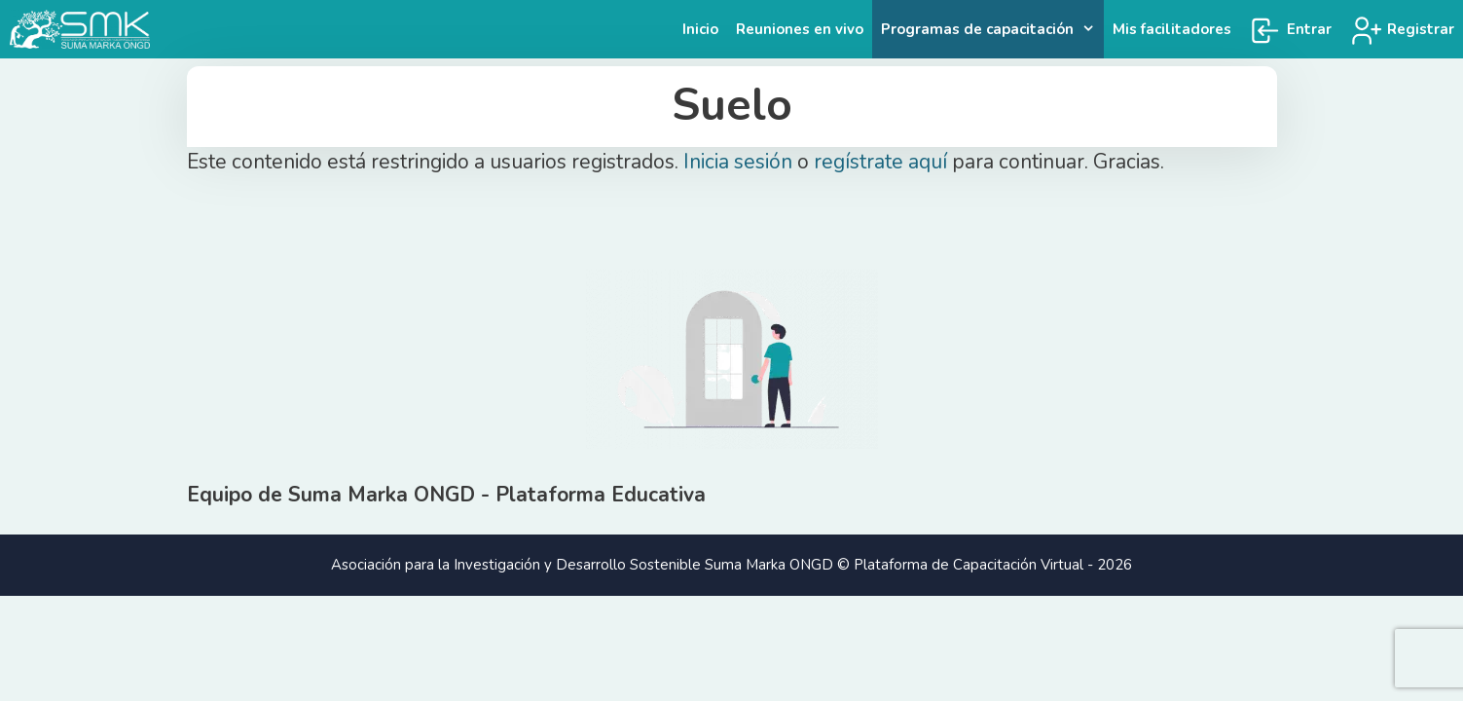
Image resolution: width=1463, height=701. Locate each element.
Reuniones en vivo (799, 29)
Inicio (700, 29)
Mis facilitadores (1172, 29)
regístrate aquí (880, 161)
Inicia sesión (737, 161)
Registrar (1401, 31)
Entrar (1290, 31)
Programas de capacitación (992, 29)
